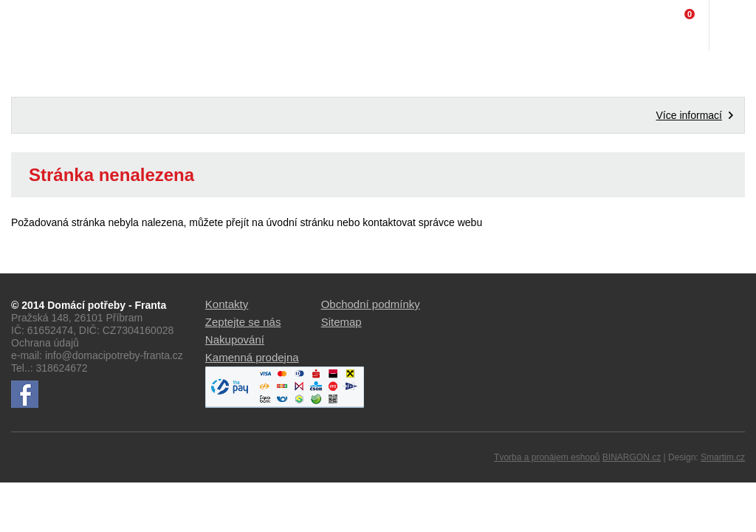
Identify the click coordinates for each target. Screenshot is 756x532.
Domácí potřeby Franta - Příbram (41, 26)
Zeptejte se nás (243, 322)
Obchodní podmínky (370, 304)
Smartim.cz (723, 457)
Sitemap (341, 322)
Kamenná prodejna (252, 357)
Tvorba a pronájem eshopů (546, 457)
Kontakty (226, 304)
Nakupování (234, 339)
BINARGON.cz (631, 457)
